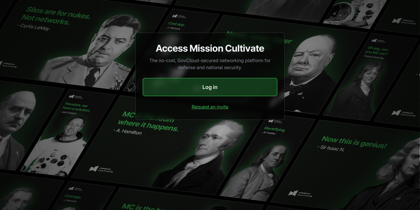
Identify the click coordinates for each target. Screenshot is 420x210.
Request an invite (210, 107)
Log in (210, 87)
